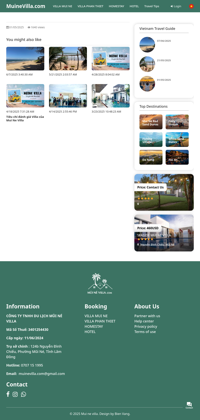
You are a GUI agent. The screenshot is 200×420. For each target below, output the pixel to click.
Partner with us (147, 315)
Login (176, 6)
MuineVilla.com (25, 6)
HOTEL (90, 331)
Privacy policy (145, 326)
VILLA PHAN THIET (100, 321)
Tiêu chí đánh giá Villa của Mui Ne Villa (25, 118)
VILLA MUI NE (96, 315)
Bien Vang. (122, 414)
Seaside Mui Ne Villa (154, 235)
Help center (144, 321)
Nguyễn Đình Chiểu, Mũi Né (155, 244)
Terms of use (145, 331)
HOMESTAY (94, 326)
